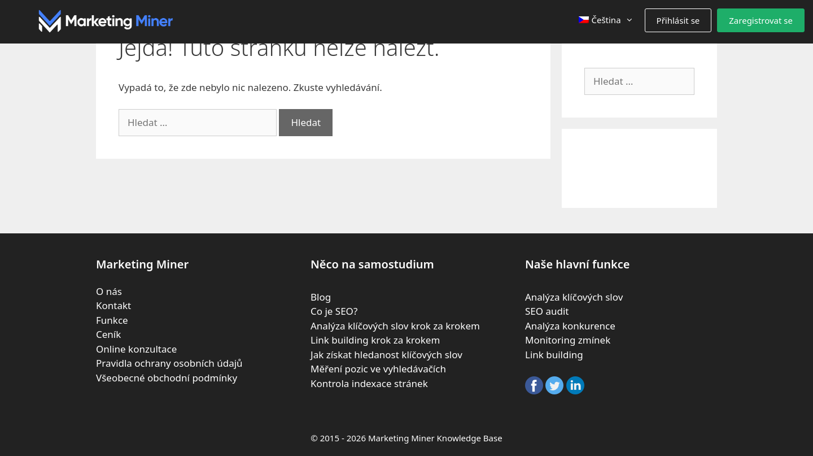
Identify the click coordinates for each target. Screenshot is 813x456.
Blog (321, 296)
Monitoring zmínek (567, 339)
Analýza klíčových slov (574, 296)
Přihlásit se (678, 20)
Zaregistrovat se (761, 20)
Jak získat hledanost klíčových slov (386, 354)
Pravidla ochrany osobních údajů (169, 363)
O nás (109, 291)
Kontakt (113, 305)
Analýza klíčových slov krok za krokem (395, 325)
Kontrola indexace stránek (369, 383)
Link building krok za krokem (375, 339)
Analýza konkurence (570, 325)
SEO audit (547, 311)
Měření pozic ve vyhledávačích (378, 368)
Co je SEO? (334, 311)
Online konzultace (136, 348)
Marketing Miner (401, 438)
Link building (554, 354)
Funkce (112, 320)
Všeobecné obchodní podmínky (166, 377)
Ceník (108, 334)
